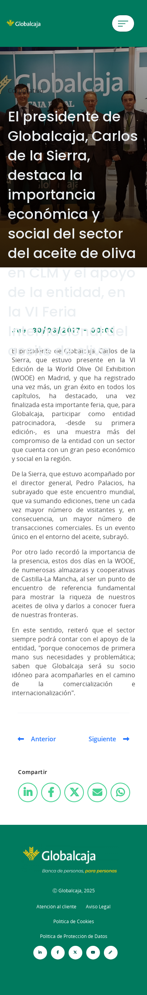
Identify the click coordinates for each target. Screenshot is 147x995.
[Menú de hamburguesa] (123, 23)
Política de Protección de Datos (73, 936)
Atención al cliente (56, 906)
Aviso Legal (98, 906)
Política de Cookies (73, 921)
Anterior (43, 739)
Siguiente (102, 739)
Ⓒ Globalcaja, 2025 (74, 890)
